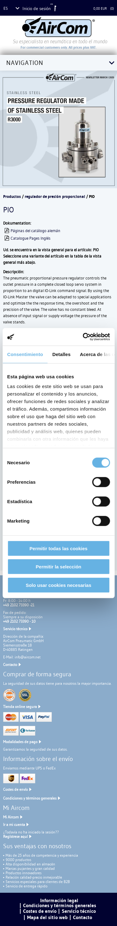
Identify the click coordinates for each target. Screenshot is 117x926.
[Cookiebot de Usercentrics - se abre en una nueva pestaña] (83, 337)
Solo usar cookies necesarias (58, 585)
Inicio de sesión (36, 8)
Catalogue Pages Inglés (31, 238)
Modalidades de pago (20, 741)
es (5, 8)
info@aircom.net (28, 657)
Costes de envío (15, 789)
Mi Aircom (11, 817)
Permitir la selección (58, 566)
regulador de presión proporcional (55, 196)
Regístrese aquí (15, 836)
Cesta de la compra (76, 8)
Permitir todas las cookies (59, 548)
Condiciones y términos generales (29, 798)
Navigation (24, 63)
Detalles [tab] (61, 354)
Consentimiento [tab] (25, 354)
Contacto (10, 664)
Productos (12, 196)
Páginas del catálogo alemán (35, 230)
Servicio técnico (15, 628)
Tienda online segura (20, 706)
